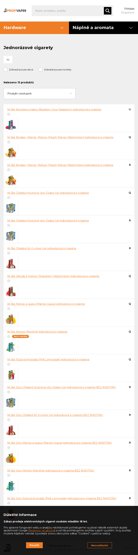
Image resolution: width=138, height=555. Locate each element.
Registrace (127, 12)
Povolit (34, 545)
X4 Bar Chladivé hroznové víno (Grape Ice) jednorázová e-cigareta (48, 192)
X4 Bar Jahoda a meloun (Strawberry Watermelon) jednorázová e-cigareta (53, 276)
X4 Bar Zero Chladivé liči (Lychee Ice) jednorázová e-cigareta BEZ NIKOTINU (55, 415)
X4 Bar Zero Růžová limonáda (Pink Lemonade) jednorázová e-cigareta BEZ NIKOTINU (61, 498)
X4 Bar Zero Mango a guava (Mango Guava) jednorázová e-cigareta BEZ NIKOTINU (59, 442)
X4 (8, 59)
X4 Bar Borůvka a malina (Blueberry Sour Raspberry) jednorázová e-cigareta (54, 109)
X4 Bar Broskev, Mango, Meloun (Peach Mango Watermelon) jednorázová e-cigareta (60, 137)
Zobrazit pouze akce (21, 69)
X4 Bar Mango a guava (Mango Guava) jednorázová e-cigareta (46, 304)
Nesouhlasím (99, 545)
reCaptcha (48, 530)
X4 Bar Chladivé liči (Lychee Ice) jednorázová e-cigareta (41, 248)
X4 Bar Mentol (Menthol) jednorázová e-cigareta (37, 331)
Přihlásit (129, 8)
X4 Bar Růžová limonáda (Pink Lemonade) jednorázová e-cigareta (48, 359)
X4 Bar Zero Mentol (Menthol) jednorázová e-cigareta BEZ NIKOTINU (50, 470)
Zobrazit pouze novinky (57, 69)
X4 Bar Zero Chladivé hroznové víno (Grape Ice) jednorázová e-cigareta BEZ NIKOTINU (61, 387)
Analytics (34, 530)
